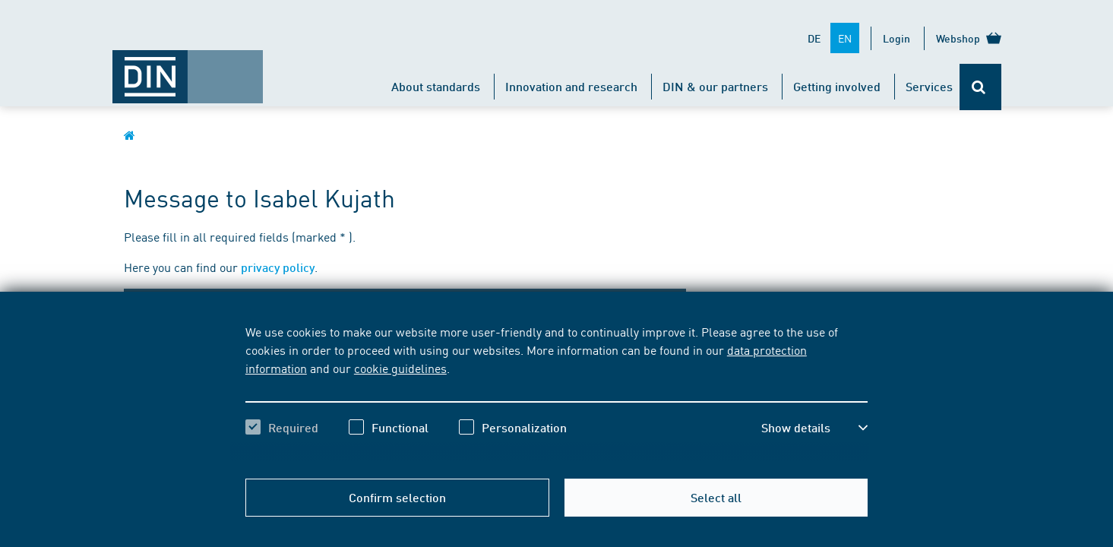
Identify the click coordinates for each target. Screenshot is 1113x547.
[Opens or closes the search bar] (980, 87)
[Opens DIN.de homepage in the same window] (187, 69)
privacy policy (278, 267)
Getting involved (837, 86)
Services (929, 86)
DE (814, 38)
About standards (435, 86)
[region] (556, 392)
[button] (814, 428)
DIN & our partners (715, 86)
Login (896, 38)
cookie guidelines (400, 367)
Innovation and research (571, 86)
